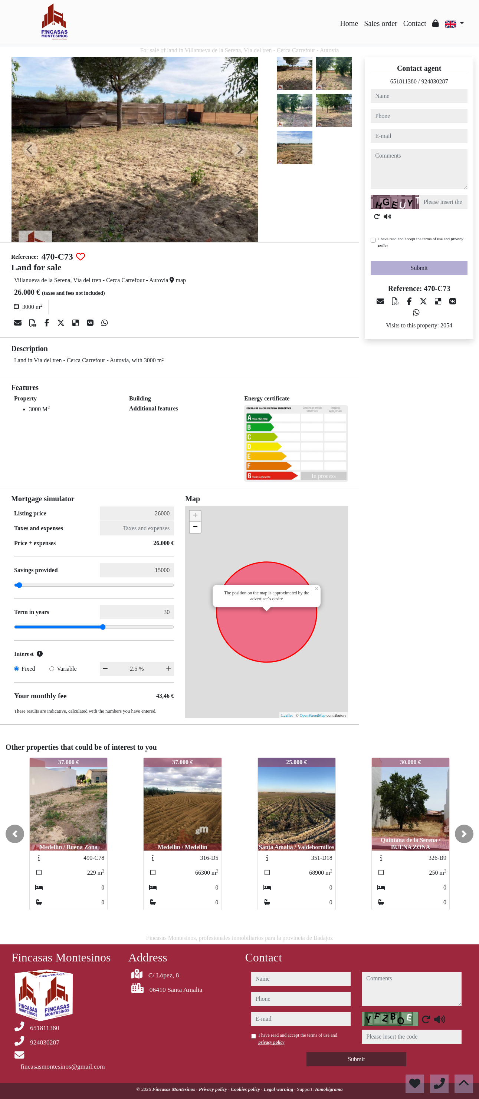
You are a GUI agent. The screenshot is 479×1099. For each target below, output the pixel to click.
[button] (15, 834)
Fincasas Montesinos (174, 1089)
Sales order (380, 23)
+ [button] (195, 516)
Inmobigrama (329, 1089)
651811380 (403, 81)
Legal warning (279, 1089)
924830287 (434, 81)
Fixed (28, 669)
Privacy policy (214, 1089)
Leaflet (287, 715)
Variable (66, 669)
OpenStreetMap (313, 715)
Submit (419, 268)
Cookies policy (246, 1089)
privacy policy (272, 1042)
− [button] (195, 527)
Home (349, 23)
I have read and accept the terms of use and (420, 242)
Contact (414, 23)
